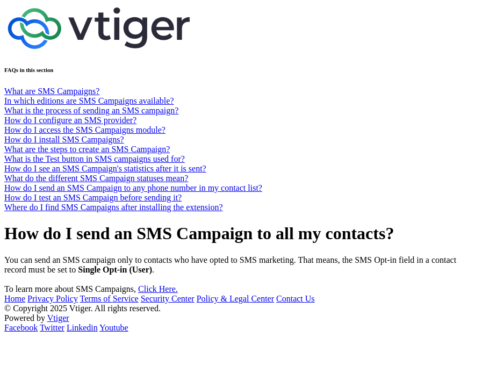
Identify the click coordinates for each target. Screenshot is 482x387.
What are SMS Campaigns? (51, 91)
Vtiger (58, 317)
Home (14, 298)
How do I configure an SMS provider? (70, 120)
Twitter (52, 327)
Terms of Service (109, 298)
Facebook (21, 327)
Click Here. (158, 288)
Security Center (168, 298)
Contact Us (295, 298)
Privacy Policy (52, 298)
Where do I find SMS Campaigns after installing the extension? (113, 207)
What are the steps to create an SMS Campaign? (87, 149)
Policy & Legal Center (235, 298)
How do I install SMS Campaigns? (64, 139)
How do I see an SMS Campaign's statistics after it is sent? (105, 168)
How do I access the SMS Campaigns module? (85, 129)
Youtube (113, 327)
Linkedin (82, 327)
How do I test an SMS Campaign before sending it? (93, 197)
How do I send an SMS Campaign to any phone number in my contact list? (133, 187)
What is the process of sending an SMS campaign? (91, 110)
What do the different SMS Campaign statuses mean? (96, 178)
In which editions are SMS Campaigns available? (89, 100)
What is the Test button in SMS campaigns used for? (94, 158)
